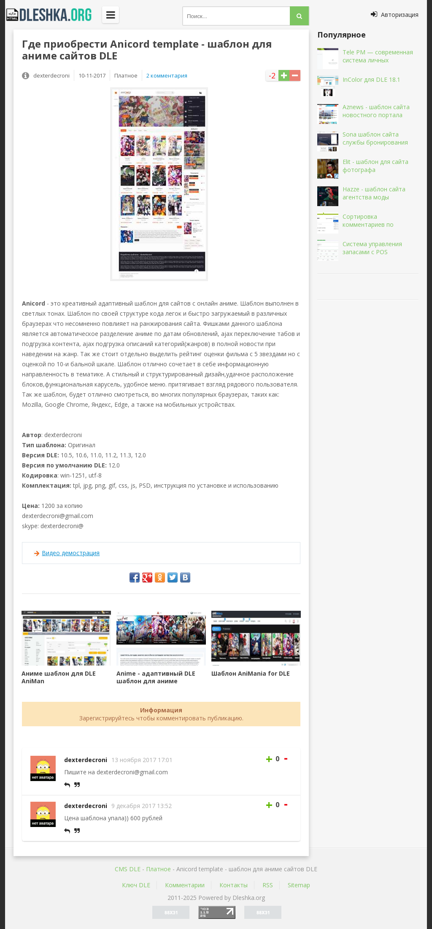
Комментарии (185, 885)
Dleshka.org (53, 15)
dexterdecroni (85, 760)
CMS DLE (127, 869)
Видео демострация (71, 553)
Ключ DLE (136, 885)
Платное (158, 869)
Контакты (233, 885)
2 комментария (166, 75)
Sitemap (299, 885)
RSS (267, 885)
